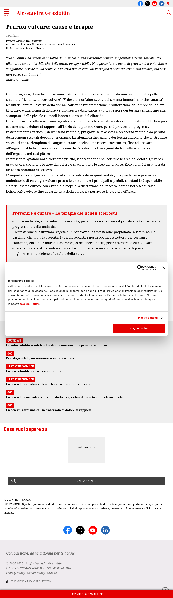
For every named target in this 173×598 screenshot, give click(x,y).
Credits (52, 573)
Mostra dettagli (148, 317)
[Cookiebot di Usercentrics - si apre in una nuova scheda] (140, 267)
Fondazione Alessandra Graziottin (31, 581)
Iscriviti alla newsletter (86, 594)
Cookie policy (36, 573)
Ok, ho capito (139, 328)
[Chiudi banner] (163, 267)
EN (168, 3)
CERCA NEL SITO (86, 480)
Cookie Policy (29, 303)
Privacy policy (15, 573)
